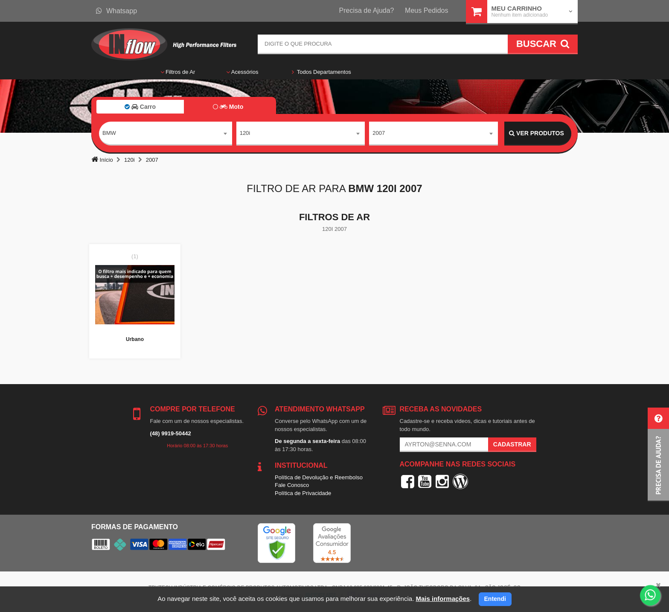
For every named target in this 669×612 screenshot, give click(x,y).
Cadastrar (512, 444)
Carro (140, 106)
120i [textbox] (245, 133)
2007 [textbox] (378, 133)
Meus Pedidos (426, 10)
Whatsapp (116, 11)
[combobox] (165, 134)
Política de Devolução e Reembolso (319, 477)
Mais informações (443, 598)
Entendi (495, 598)
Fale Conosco (292, 485)
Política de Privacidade (303, 493)
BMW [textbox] (109, 133)
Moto (228, 106)
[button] (658, 455)
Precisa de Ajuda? (366, 10)
